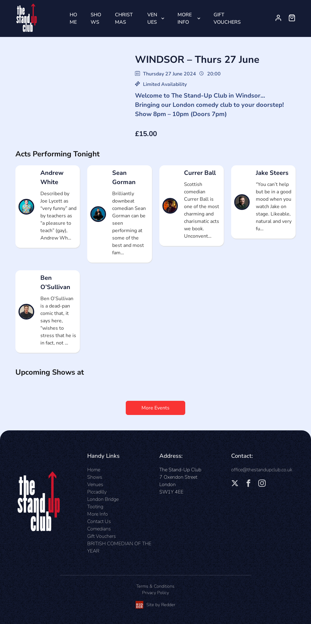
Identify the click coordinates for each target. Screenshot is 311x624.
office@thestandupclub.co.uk (261, 469)
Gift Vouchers (227, 18)
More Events (155, 408)
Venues (152, 18)
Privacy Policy (155, 593)
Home (73, 18)
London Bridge (103, 499)
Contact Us (99, 521)
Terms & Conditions (155, 586)
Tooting (95, 506)
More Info (185, 18)
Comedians (99, 528)
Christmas (124, 18)
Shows (96, 18)
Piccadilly (97, 492)
